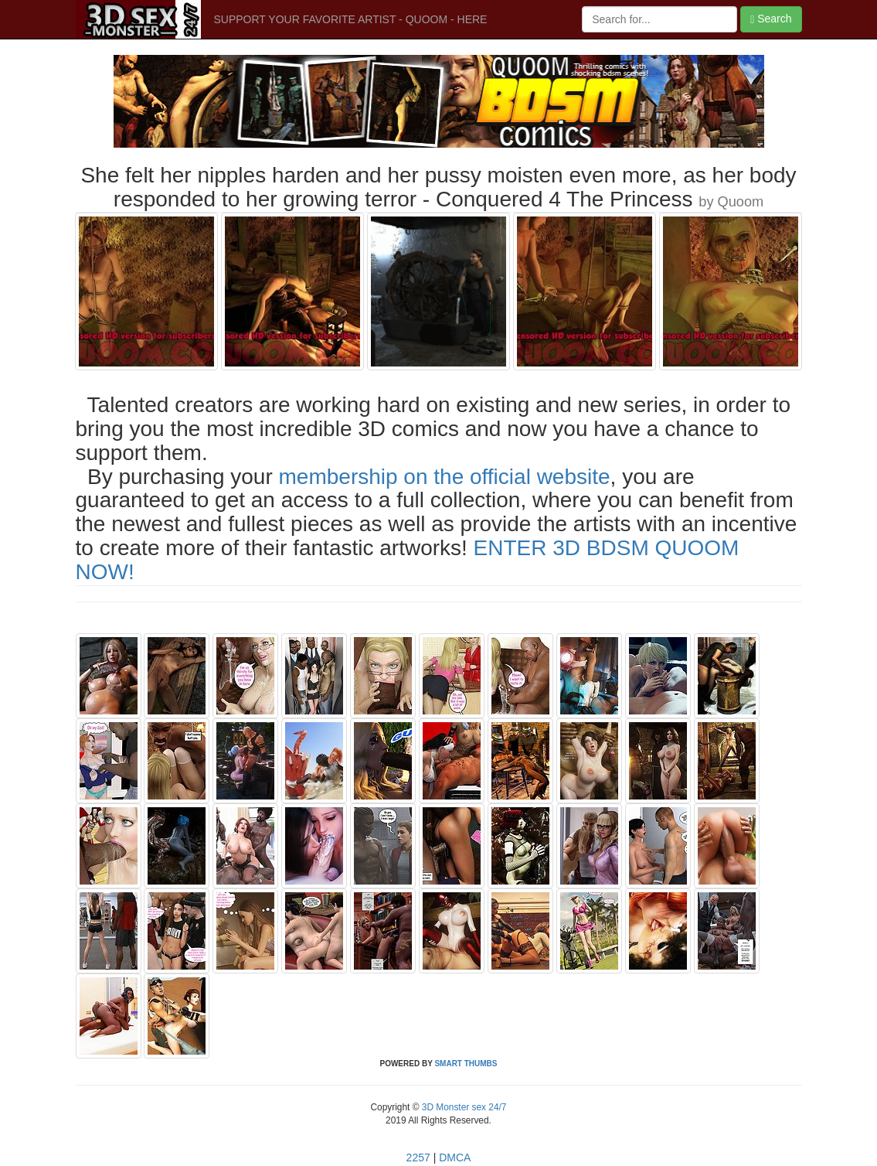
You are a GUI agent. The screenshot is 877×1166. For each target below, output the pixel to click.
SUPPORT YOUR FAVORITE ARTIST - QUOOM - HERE (351, 19)
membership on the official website (444, 477)
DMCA (455, 1157)
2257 (418, 1157)
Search (770, 19)
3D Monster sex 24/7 (462, 1107)
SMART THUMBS (465, 1063)
